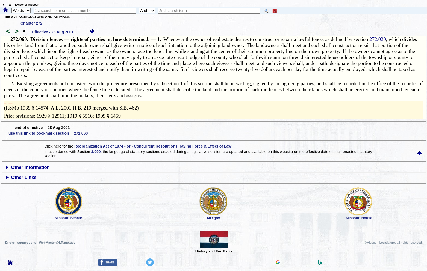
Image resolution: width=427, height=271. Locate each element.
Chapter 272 (31, 23)
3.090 (96, 151)
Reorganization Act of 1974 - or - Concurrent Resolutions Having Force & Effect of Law (152, 146)
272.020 (377, 39)
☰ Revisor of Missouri (22, 4)
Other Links (23, 177)
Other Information (30, 167)
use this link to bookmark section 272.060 (48, 133)
